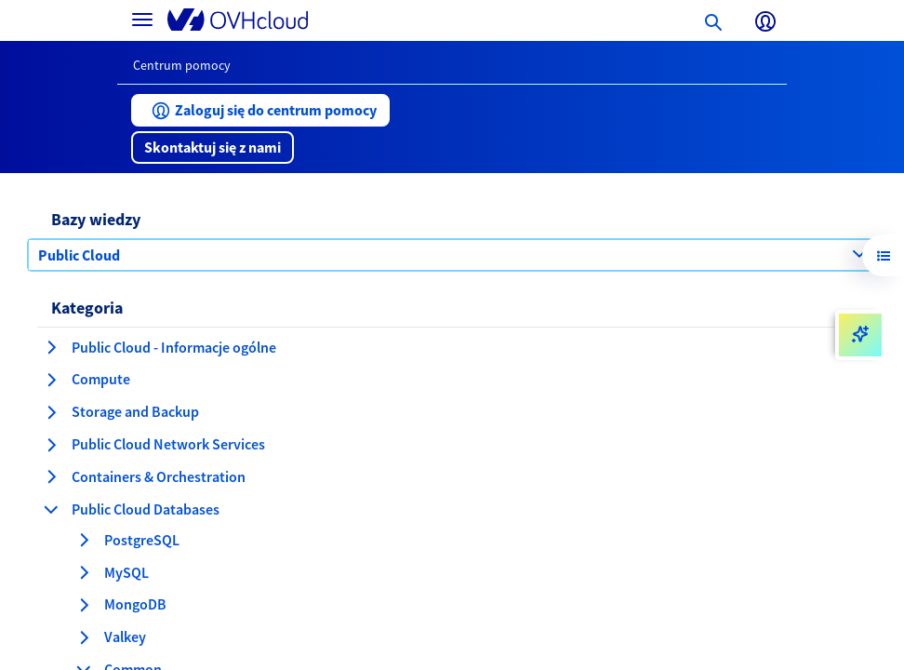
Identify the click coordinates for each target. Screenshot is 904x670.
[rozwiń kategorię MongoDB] (83, 605)
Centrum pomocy (182, 65)
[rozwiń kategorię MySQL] (83, 572)
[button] (260, 110)
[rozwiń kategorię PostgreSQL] (83, 539)
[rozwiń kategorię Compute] (51, 379)
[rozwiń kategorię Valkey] (83, 637)
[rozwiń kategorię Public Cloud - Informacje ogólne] (51, 347)
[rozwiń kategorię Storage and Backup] (51, 412)
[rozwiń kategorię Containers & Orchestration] (51, 476)
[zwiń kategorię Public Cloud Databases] (51, 509)
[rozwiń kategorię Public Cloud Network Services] (51, 445)
